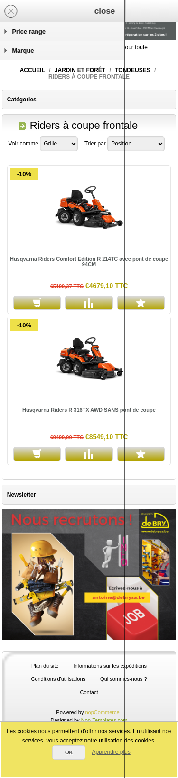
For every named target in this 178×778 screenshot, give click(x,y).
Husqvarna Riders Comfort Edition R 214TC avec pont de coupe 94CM (89, 261)
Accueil (32, 70)
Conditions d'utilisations (58, 679)
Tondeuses (132, 70)
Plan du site (44, 666)
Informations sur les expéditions (110, 666)
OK (69, 752)
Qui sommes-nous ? (123, 679)
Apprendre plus (111, 752)
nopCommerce (102, 712)
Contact (89, 692)
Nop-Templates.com (104, 720)
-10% (24, 174)
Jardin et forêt (80, 70)
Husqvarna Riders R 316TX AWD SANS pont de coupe (89, 410)
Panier (113, 11)
